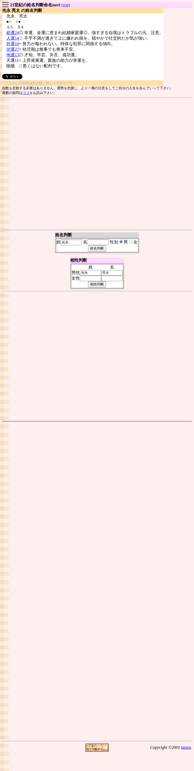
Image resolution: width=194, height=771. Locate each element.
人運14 (12, 38)
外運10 (12, 43)
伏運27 (12, 49)
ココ (26, 93)
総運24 (12, 32)
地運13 (12, 55)
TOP (65, 5)
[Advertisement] (96, 164)
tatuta (186, 747)
